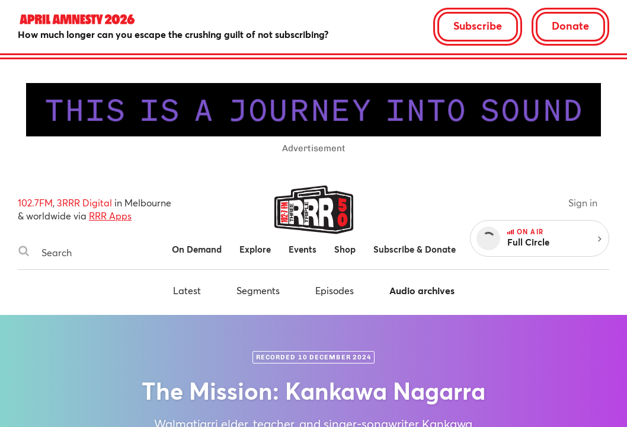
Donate (570, 25)
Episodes (334, 290)
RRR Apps (110, 215)
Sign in (582, 202)
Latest (187, 290)
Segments (258, 290)
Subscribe (477, 25)
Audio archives (422, 290)
